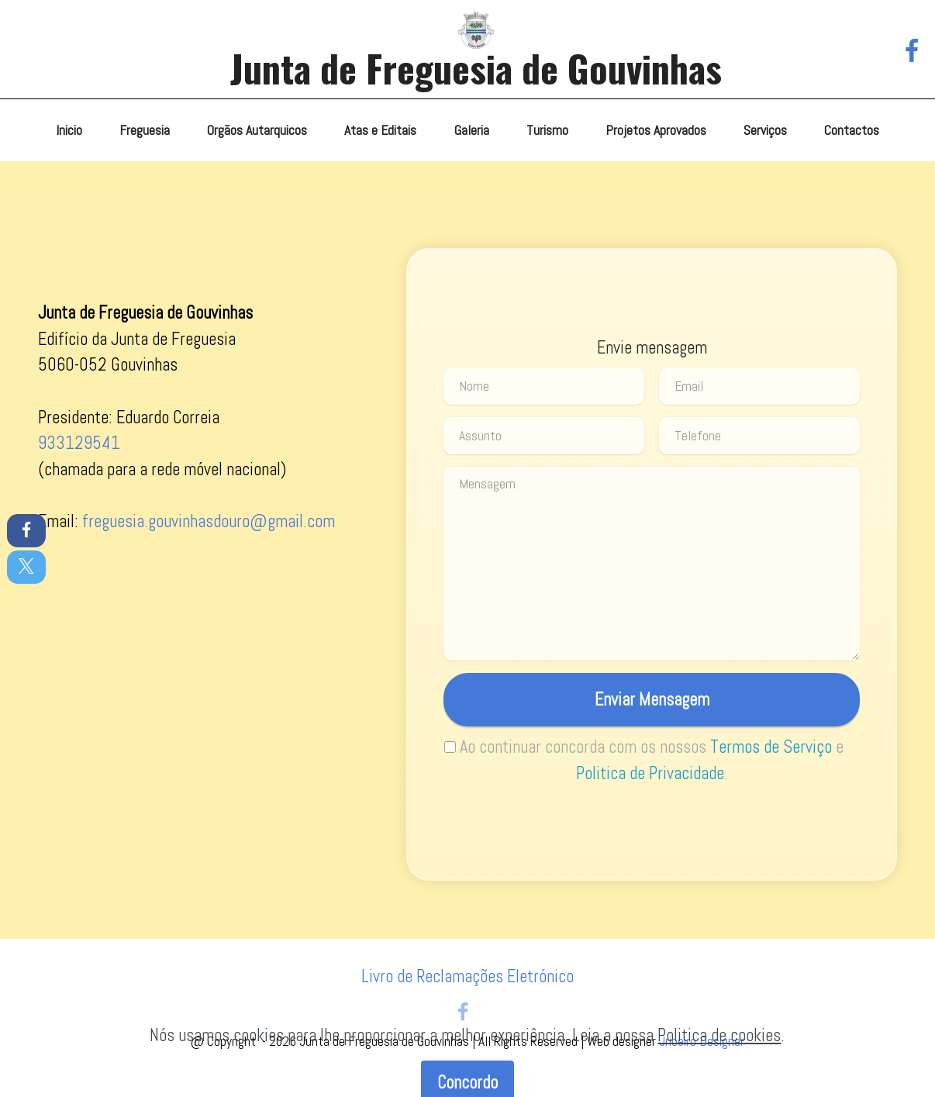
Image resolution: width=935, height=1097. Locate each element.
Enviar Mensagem (652, 699)
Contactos (851, 130)
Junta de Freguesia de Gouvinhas (476, 67)
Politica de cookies (719, 1058)
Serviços (765, 130)
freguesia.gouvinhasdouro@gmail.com (208, 521)
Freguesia (144, 130)
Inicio (69, 130)
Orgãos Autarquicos (257, 130)
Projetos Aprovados (656, 130)
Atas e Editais (380, 130)
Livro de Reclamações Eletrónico (467, 976)
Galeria (471, 130)
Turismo (547, 130)
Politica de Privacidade (650, 773)
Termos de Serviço (771, 747)
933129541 (79, 443)
